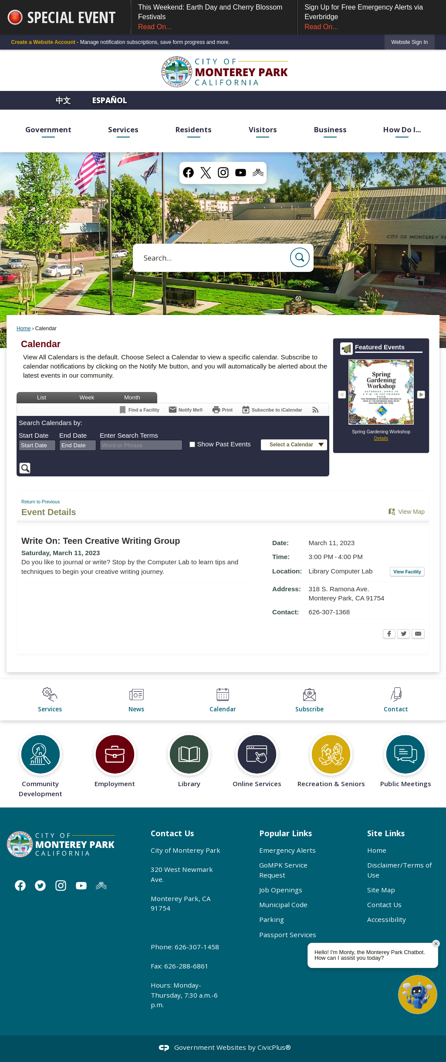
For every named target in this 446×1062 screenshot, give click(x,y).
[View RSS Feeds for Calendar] (315, 409)
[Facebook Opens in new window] (389, 634)
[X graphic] (205, 172)
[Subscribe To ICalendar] (271, 409)
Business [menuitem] (330, 129)
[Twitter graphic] (40, 885)
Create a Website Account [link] (43, 42)
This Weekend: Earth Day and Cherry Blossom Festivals (214, 17)
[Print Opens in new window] (222, 409)
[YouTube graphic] (240, 172)
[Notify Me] (185, 409)
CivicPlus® (274, 1047)
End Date (73, 435)
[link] (410, 42)
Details (381, 438)
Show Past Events (223, 444)
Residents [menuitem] (194, 129)
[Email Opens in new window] (418, 634)
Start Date (33, 435)
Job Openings (280, 889)
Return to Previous (40, 501)
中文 (64, 100)
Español (109, 100)
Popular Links (285, 833)
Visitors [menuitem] (263, 129)
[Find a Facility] (138, 409)
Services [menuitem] (123, 129)
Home (23, 328)
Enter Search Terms (129, 435)
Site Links (386, 833)
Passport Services (287, 934)
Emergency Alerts (287, 850)
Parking (271, 919)
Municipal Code (283, 904)
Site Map (381, 889)
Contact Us (384, 904)
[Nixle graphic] (101, 885)
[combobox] (37, 445)
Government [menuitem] (48, 129)
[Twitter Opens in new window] (403, 634)
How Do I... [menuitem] (402, 129)
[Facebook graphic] (188, 172)
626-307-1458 (197, 946)
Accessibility (386, 919)
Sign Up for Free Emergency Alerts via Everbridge (371, 17)
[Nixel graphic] (258, 172)
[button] (300, 257)
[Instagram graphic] (223, 172)
